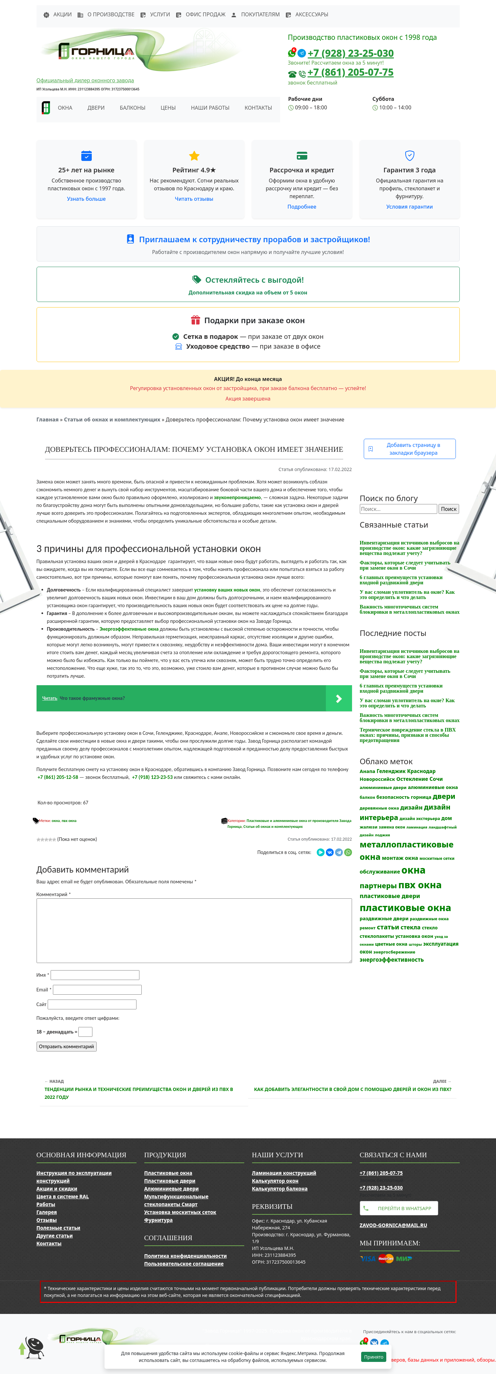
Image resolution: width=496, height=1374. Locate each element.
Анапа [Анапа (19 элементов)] (368, 771)
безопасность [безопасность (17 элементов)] (392, 797)
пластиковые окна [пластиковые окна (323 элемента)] (405, 907)
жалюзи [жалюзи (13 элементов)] (368, 827)
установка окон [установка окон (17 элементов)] (414, 936)
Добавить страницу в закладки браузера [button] (404, 448)
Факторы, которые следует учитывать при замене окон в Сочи (405, 565)
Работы (46, 1204)
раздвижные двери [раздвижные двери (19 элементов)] (384, 918)
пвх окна (69, 820)
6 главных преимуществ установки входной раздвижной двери (401, 580)
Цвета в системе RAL (63, 1196)
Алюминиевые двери (171, 1188)
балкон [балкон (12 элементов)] (367, 797)
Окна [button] (65, 107)
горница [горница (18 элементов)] (421, 797)
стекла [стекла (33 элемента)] (411, 927)
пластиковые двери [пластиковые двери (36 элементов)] (390, 896)
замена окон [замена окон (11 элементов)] (392, 827)
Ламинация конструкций (284, 1173)
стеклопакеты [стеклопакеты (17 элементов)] (377, 936)
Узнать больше (86, 198)
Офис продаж (200, 14)
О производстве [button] (106, 14)
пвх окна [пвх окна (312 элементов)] (420, 884)
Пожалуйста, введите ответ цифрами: (78, 1018)
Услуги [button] (155, 14)
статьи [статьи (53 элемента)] (388, 927)
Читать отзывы (194, 198)
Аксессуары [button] (306, 14)
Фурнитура (158, 1220)
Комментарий (54, 894)
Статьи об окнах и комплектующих (112, 419)
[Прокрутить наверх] (26, 1354)
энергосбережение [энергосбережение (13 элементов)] (394, 952)
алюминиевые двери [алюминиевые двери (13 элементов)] (383, 787)
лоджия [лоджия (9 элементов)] (382, 834)
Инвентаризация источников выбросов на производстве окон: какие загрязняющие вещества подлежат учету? (409, 548)
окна (56, 820)
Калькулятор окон (275, 1180)
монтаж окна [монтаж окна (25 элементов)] (400, 857)
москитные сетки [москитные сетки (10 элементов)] (437, 858)
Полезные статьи (58, 1227)
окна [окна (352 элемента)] (413, 870)
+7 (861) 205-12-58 (58, 777)
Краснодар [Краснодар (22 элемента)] (421, 771)
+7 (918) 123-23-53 (152, 777)
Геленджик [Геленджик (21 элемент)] (391, 771)
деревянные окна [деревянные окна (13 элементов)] (379, 808)
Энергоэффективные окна (129, 629)
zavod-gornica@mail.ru (393, 1225)
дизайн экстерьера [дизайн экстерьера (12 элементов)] (420, 818)
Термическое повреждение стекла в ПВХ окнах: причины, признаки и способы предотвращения (408, 735)
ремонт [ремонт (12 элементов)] (368, 928)
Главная (48, 419)
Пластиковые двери (170, 1180)
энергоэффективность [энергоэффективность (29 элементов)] (392, 959)
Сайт (42, 1004)
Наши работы (210, 107)
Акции (57, 14)
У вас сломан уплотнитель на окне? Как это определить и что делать (407, 594)
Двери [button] (96, 107)
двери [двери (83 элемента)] (444, 796)
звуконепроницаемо (237, 497)
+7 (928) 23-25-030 (351, 53)
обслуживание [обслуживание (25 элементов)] (380, 871)
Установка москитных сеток (180, 1212)
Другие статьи (55, 1235)
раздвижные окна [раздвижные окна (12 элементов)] (429, 919)
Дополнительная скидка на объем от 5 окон (248, 292)
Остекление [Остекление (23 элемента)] (412, 778)
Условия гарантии (409, 206)
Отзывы (47, 1220)
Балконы (133, 107)
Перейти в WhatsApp (404, 1208)
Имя (43, 975)
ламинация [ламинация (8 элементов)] (417, 827)
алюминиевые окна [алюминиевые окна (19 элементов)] (433, 787)
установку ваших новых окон (227, 590)
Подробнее (301, 206)
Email (44, 990)
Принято (373, 1357)
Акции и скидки (57, 1188)
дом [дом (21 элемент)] (446, 818)
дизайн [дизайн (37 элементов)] (411, 807)
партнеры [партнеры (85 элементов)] (378, 885)
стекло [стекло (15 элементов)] (430, 927)
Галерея (47, 1212)
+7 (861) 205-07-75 (351, 72)
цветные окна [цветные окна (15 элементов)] (391, 944)
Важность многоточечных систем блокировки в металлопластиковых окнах (410, 609)
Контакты (258, 107)
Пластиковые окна (168, 1173)
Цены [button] (168, 107)
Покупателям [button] (255, 14)
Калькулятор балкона (280, 1188)
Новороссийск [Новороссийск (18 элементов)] (377, 779)
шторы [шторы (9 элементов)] (415, 944)
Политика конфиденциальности (185, 1256)
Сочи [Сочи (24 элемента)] (436, 778)
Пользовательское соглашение (184, 1263)
